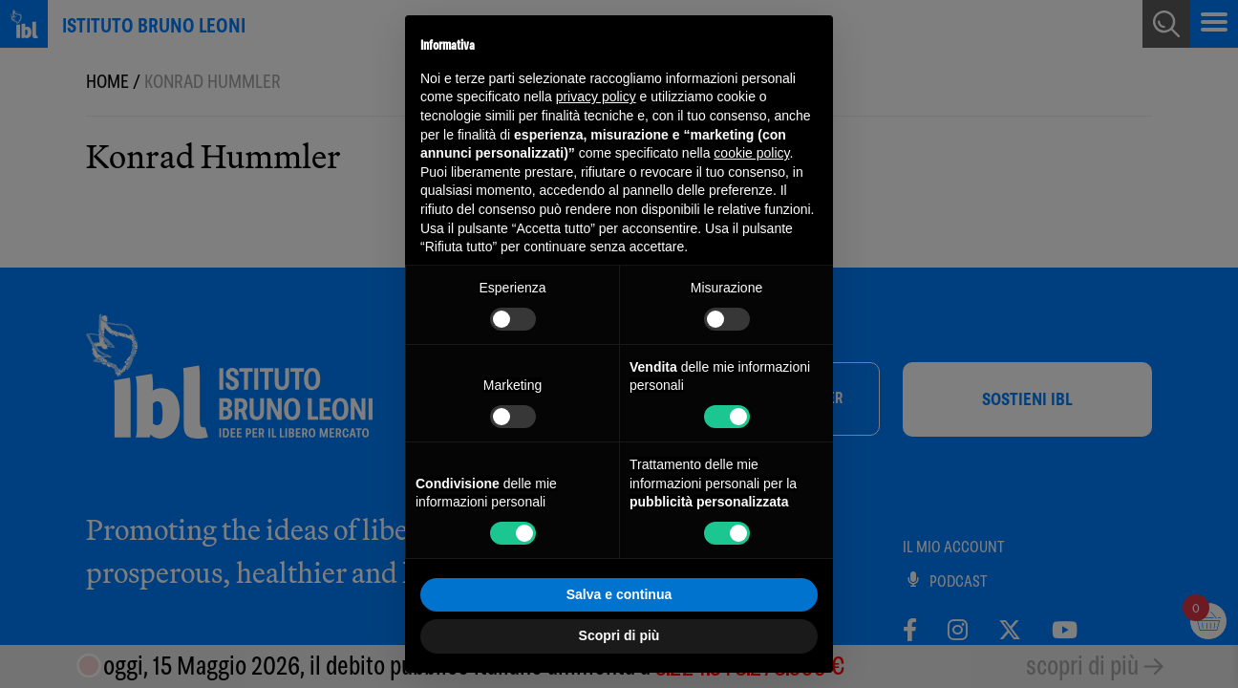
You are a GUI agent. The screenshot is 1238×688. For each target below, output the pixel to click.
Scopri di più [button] (619, 635)
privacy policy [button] (596, 96)
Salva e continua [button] (619, 594)
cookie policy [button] (751, 153)
